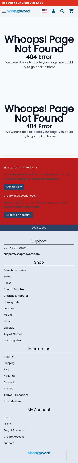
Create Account (14, 437)
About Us (9, 376)
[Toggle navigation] (4, 11)
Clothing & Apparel (16, 296)
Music (7, 321)
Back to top (39, 228)
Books (7, 283)
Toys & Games (13, 334)
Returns (9, 356)
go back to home (43, 67)
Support (9, 443)
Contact (9, 382)
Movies (8, 315)
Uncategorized (13, 340)
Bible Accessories (15, 270)
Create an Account (18, 215)
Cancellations (12, 401)
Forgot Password (14, 430)
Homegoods (11, 302)
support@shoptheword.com (22, 254)
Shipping (9, 363)
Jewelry (9, 308)
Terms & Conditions (16, 395)
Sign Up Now (14, 187)
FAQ (6, 369)
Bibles (7, 276)
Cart (7, 417)
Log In (7, 424)
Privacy (8, 388)
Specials (9, 328)
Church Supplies (14, 289)
